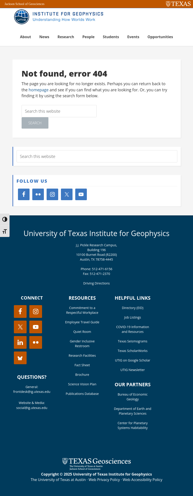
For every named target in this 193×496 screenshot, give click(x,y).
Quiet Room (82, 331)
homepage (39, 89)
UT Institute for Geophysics (60, 17)
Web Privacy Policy (104, 479)
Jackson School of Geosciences (24, 4)
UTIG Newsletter (132, 370)
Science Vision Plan (82, 384)
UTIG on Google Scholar (132, 360)
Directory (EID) (132, 308)
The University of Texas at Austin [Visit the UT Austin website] (58, 479)
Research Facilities (82, 355)
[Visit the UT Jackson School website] (97, 468)
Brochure (82, 374)
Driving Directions (96, 283)
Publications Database (82, 393)
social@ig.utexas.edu (32, 408)
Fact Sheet (82, 365)
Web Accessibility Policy (142, 479)
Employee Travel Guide (82, 322)
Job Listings (132, 317)
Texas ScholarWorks (133, 351)
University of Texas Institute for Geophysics (96, 233)
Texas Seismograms (133, 341)
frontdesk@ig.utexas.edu (31, 391)
